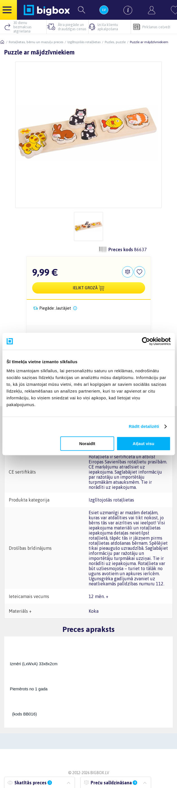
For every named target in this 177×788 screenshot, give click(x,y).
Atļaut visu (143, 443)
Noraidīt (87, 443)
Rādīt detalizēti (144, 426)
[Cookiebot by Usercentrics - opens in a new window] (146, 341)
